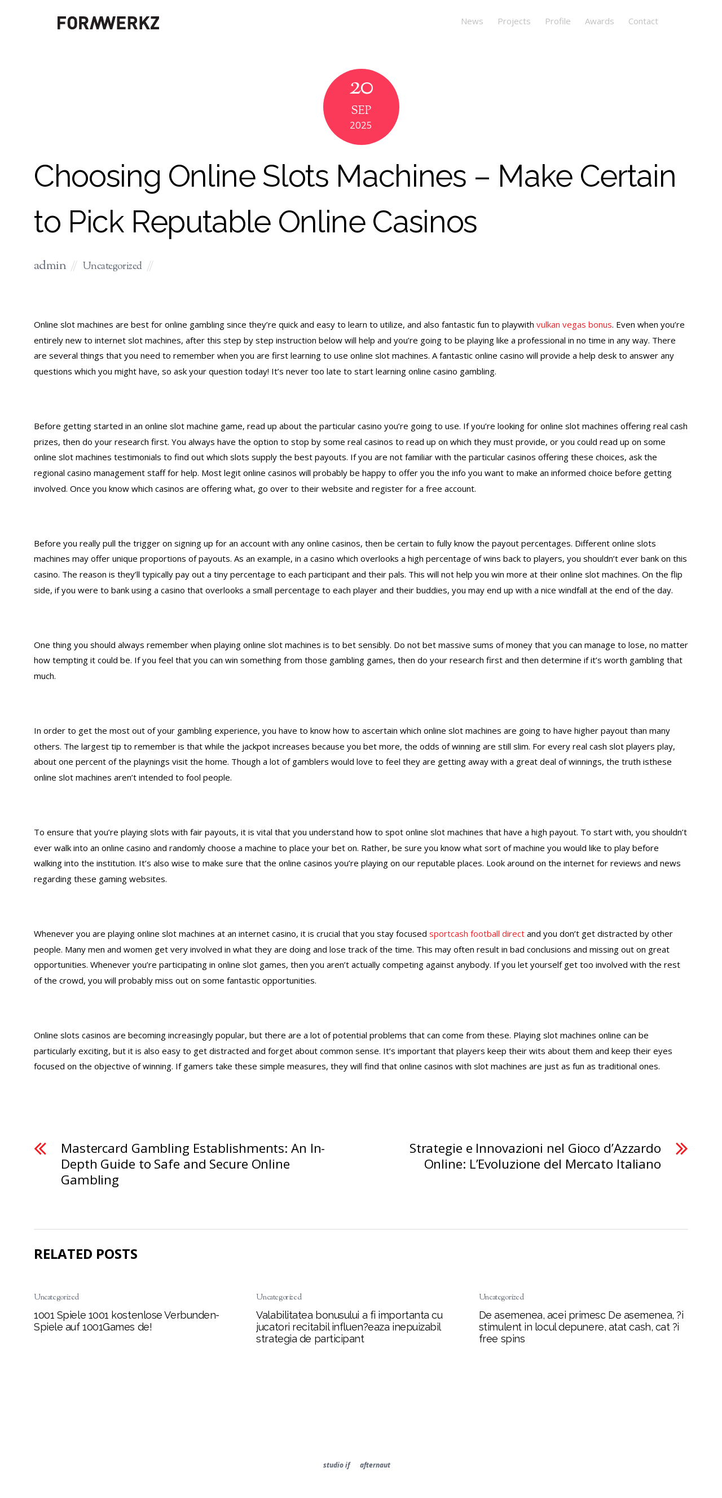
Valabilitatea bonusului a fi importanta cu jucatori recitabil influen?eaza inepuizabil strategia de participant (349, 1327)
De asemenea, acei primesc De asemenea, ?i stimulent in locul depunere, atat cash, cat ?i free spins (581, 1327)
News (472, 21)
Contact (643, 21)
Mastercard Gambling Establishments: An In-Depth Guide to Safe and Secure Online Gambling (193, 1163)
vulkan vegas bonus (574, 324)
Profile (558, 21)
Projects (514, 21)
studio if (336, 1465)
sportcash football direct (477, 933)
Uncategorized (112, 266)
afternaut (375, 1465)
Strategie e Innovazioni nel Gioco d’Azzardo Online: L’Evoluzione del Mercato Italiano (535, 1156)
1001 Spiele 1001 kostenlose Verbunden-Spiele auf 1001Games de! (126, 1321)
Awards (599, 21)
